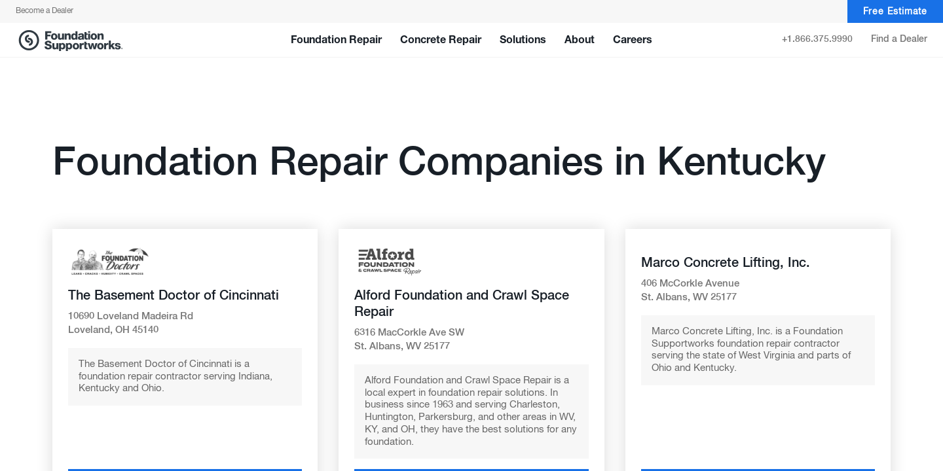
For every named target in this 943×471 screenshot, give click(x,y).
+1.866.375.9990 (817, 39)
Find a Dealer (899, 39)
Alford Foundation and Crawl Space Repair (461, 304)
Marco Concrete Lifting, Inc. (725, 263)
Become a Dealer (44, 11)
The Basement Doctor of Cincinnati (173, 295)
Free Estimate (895, 11)
